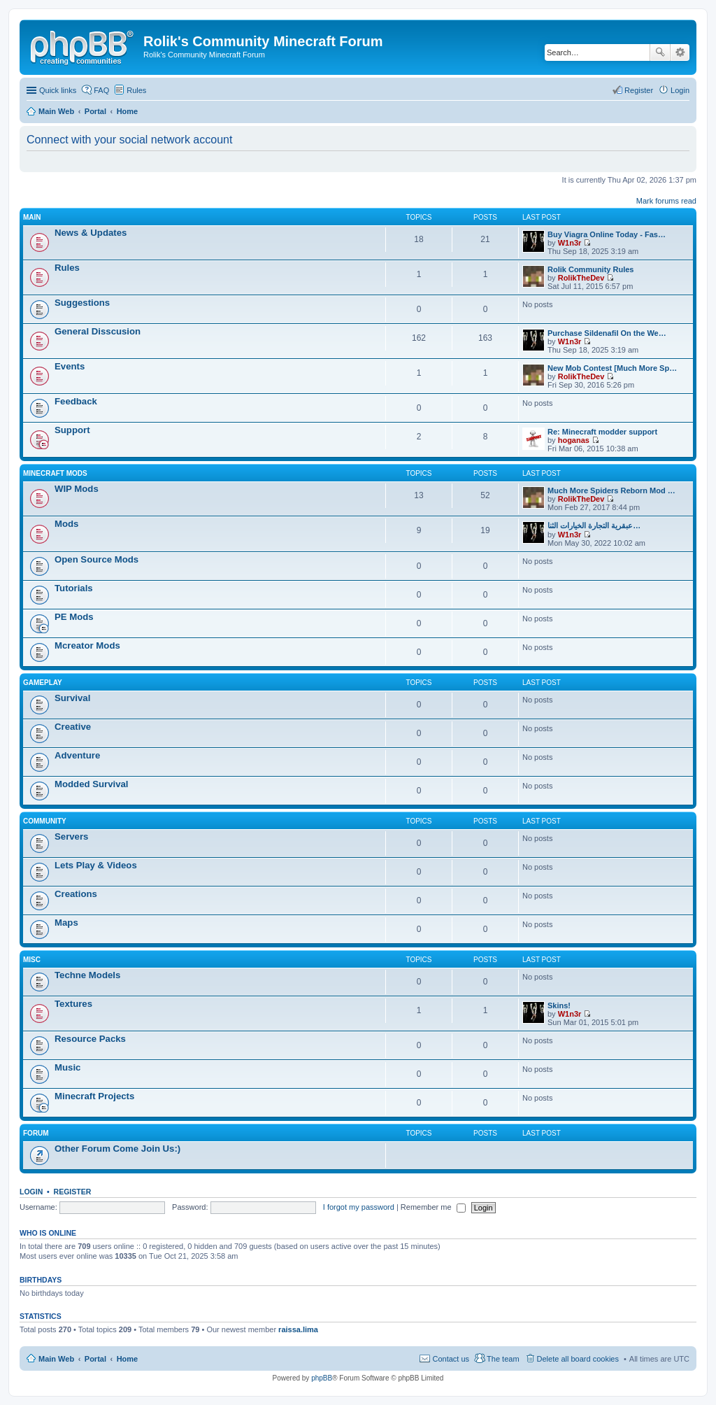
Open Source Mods (96, 559)
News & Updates (91, 232)
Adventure (77, 755)
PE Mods (74, 617)
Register (73, 1191)
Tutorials (74, 588)
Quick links (57, 90)
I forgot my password (358, 1207)
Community (44, 821)
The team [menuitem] (503, 1359)
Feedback (76, 401)
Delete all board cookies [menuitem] (578, 1359)
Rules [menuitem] (136, 90)
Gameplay (42, 682)
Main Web (56, 1359)
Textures (73, 1003)
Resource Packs (90, 1038)
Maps (66, 922)
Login (31, 1191)
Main (32, 217)
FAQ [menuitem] (101, 90)
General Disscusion (98, 331)
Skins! (559, 1005)
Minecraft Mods (55, 473)
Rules (67, 267)
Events (70, 366)
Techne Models (87, 975)
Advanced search (680, 52)
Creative (73, 726)
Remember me (433, 1207)
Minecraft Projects (94, 1096)
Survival (72, 698)
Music (67, 1067)
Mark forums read (666, 201)
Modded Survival (92, 784)
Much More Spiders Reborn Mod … (611, 490)
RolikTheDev (581, 278)
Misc (32, 959)
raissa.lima (298, 1329)
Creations (76, 894)
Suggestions (82, 302)
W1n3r (570, 243)
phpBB (321, 1378)
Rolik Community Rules (590, 269)
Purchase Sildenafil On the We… (606, 333)
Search (660, 52)
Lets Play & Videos (96, 865)
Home (127, 1359)
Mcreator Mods (87, 645)
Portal (95, 111)
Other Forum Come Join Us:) (117, 1148)
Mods (66, 523)
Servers (71, 836)
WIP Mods (77, 488)
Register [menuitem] (638, 90)
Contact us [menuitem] (450, 1359)
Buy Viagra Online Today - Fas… (606, 234)
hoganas (573, 440)
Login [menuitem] (680, 90)
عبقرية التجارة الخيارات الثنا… (593, 525)
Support (72, 430)
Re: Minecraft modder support (602, 432)
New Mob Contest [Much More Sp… (612, 368)
